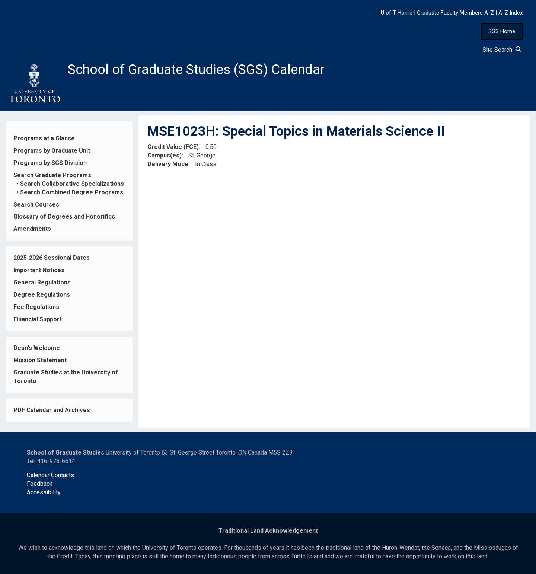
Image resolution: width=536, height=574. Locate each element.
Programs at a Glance (44, 138)
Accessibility (44, 492)
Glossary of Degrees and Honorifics (64, 216)
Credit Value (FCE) (173, 146)
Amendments (32, 228)
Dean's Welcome (36, 347)
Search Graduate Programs (52, 175)
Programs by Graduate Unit (51, 150)
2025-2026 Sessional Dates (51, 257)
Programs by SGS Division (50, 162)
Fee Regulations (36, 306)
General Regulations (42, 282)
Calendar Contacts (50, 475)
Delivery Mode (167, 164)
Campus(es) (164, 155)
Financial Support (37, 319)
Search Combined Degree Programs (71, 192)
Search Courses (36, 204)
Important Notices (38, 270)
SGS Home (501, 31)
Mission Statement (40, 360)
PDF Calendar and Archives (51, 410)
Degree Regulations (41, 294)
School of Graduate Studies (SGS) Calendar (196, 69)
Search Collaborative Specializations (72, 183)
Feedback (39, 483)
